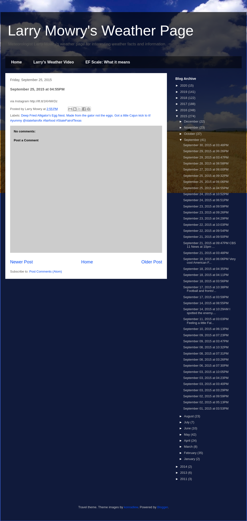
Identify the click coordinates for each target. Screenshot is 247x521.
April (187, 440)
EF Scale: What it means (107, 62)
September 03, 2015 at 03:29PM (205, 390)
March (189, 446)
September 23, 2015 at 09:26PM (205, 212)
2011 (184, 479)
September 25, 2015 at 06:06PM (205, 182)
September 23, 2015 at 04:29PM (205, 218)
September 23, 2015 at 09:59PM (205, 206)
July (187, 422)
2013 (184, 472)
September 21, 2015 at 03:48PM (205, 253)
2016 (184, 110)
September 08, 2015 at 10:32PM (205, 347)
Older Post (151, 262)
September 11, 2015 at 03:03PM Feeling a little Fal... (205, 321)
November (191, 127)
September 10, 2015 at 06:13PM (205, 329)
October (190, 134)
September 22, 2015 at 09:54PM (205, 231)
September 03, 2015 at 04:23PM (205, 378)
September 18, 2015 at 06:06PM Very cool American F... (209, 261)
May (187, 434)
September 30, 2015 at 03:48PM (205, 145)
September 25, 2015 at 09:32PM (205, 176)
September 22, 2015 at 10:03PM (205, 224)
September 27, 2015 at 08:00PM (205, 169)
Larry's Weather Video (53, 62)
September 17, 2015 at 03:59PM (205, 297)
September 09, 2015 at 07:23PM (205, 335)
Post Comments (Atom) (45, 271)
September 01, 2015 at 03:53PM (205, 408)
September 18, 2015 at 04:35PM (205, 269)
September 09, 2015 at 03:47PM (205, 341)
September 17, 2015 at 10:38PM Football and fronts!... (205, 289)
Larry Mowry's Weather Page (101, 30)
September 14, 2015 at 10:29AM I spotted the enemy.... (206, 311)
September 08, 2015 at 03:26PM (205, 359)
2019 (184, 92)
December (191, 121)
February (191, 453)
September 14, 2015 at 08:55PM (205, 303)
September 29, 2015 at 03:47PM (205, 157)
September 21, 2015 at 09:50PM (205, 237)
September (192, 140)
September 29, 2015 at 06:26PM (205, 151)
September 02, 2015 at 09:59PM (205, 396)
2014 (184, 466)
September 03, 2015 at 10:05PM (205, 372)
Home (16, 62)
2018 (184, 98)
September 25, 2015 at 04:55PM (205, 188)
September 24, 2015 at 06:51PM (205, 200)
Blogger (162, 507)
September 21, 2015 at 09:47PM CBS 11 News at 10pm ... (209, 245)
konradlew (131, 507)
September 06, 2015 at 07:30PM (205, 365)
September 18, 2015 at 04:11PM (205, 275)
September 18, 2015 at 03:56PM (205, 281)
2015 (184, 116)
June (188, 428)
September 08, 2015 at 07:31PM (205, 353)
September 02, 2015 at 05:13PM (205, 402)
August (189, 416)
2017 (184, 104)
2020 (184, 85)
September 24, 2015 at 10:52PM (205, 194)
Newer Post (21, 262)
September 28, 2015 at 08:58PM (205, 163)
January (190, 459)
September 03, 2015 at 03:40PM (205, 384)
